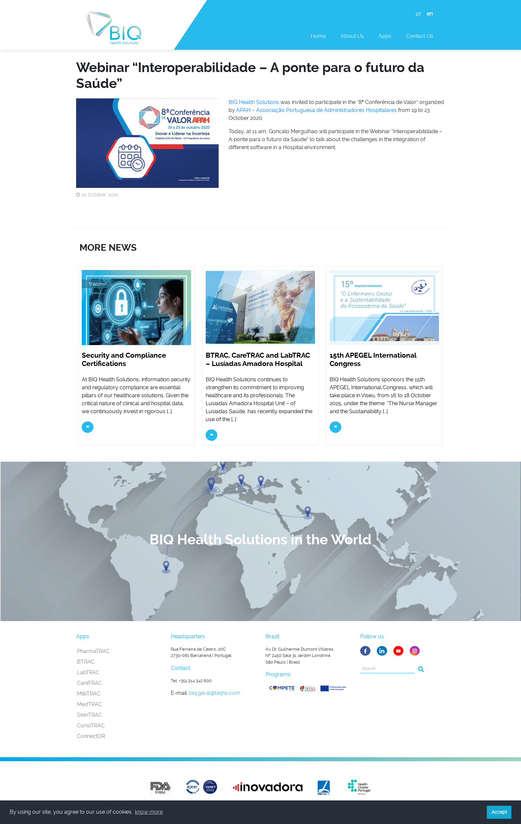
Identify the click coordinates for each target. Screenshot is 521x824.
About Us (352, 36)
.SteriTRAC (89, 715)
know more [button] (149, 812)
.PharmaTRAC (93, 651)
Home (318, 36)
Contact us (419, 36)
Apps (384, 36)
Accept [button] (499, 812)
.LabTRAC (88, 672)
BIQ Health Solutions (254, 102)
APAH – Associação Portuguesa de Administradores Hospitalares (316, 110)
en (430, 14)
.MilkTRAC (88, 693)
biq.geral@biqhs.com (214, 693)
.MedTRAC (89, 704)
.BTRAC (85, 662)
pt (418, 14)
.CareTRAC (89, 683)
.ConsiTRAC (90, 725)
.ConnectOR (90, 736)
